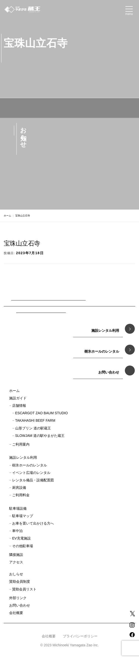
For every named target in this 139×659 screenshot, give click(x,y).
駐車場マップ (22, 516)
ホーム (7, 215)
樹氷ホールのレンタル (29, 465)
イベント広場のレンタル (31, 473)
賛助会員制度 (19, 581)
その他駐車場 (22, 546)
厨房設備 (19, 488)
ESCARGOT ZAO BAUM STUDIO (41, 413)
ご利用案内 (21, 444)
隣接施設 (16, 555)
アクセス (16, 562)
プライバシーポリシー (80, 636)
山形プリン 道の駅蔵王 (33, 428)
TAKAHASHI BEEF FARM (35, 420)
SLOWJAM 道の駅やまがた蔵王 (40, 436)
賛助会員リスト (24, 589)
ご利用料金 (21, 495)
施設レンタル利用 (23, 457)
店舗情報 (19, 406)
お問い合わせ (19, 605)
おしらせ (16, 574)
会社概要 (16, 613)
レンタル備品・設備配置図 (33, 480)
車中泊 (17, 531)
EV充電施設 (21, 538)
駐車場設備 (18, 508)
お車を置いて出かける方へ (33, 523)
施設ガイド (18, 398)
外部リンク (18, 598)
